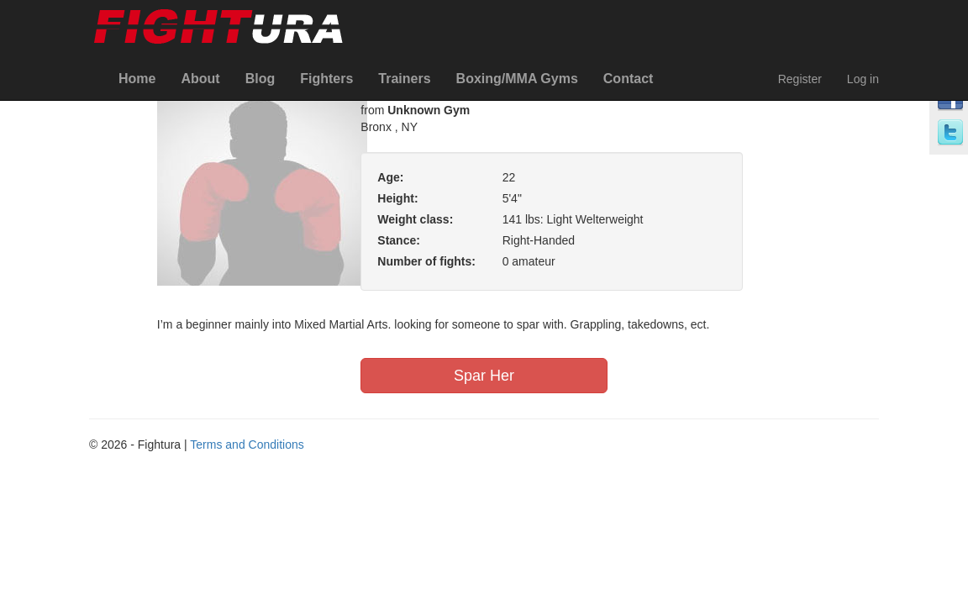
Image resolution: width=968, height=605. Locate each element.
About (200, 78)
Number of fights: (426, 261)
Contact (628, 78)
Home (136, 78)
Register (800, 79)
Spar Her (484, 375)
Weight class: (415, 219)
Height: (397, 198)
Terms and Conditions (246, 444)
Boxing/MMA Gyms (517, 78)
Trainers (404, 78)
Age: (390, 177)
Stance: (398, 240)
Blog (260, 78)
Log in (863, 79)
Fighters (326, 78)
